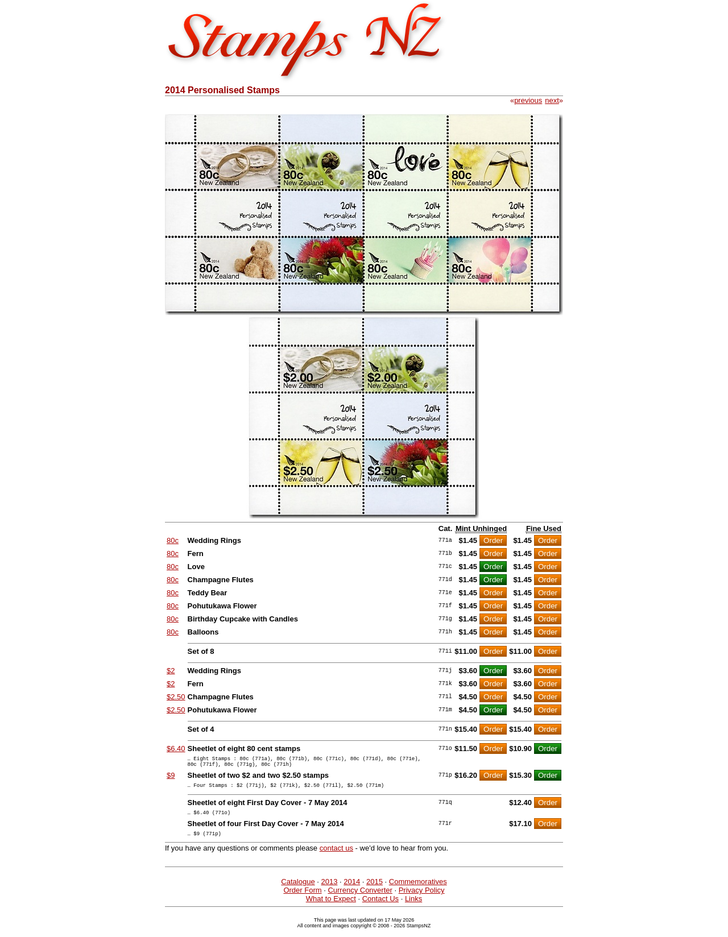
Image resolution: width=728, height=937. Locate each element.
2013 (329, 890)
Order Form (302, 898)
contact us (336, 856)
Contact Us (380, 907)
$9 (171, 778)
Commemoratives (418, 890)
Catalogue (298, 890)
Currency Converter (360, 898)
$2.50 (176, 697)
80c (173, 540)
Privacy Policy (422, 898)
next (552, 100)
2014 (352, 890)
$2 (171, 670)
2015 (374, 890)
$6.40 (176, 748)
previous (528, 100)
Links (413, 907)
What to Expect (331, 907)
